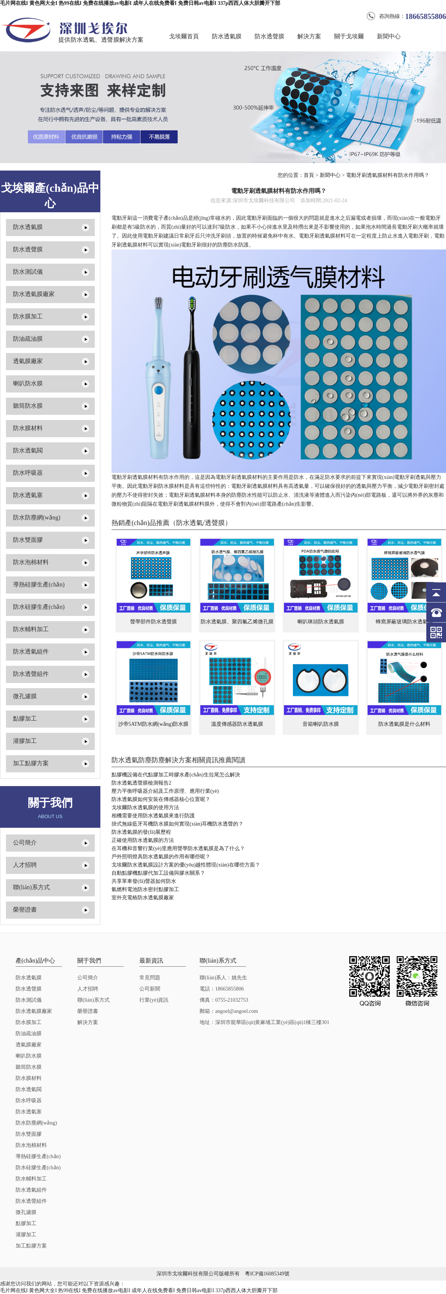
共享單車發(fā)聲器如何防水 (144, 881)
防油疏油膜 (28, 339)
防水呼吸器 (28, 473)
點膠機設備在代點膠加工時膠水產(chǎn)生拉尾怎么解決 (176, 775)
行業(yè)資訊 (154, 1000)
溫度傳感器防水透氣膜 (237, 724)
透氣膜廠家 (28, 361)
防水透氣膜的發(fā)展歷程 (141, 832)
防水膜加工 (28, 316)
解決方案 (309, 36)
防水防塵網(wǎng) (36, 517)
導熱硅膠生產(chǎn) (39, 584)
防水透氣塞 (28, 495)
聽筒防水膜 (28, 406)
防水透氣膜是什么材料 (404, 724)
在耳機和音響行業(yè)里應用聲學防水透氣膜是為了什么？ (178, 848)
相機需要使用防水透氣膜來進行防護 (153, 815)
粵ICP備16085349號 (267, 1273)
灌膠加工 (25, 741)
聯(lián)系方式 (31, 887)
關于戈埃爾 (349, 36)
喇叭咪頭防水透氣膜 (320, 621)
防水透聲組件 (31, 674)
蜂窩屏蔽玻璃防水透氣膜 (404, 621)
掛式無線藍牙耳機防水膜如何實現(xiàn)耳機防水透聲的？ (177, 824)
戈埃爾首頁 (184, 36)
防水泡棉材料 (31, 562)
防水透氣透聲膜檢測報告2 (141, 783)
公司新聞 (149, 989)
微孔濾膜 (25, 696)
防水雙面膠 (28, 540)
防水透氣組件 (31, 651)
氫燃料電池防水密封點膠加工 (145, 889)
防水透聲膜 (269, 36)
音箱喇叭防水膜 (321, 724)
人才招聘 (25, 865)
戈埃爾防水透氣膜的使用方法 (145, 807)
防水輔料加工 (31, 629)
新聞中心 (389, 36)
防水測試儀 (28, 271)
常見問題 (149, 977)
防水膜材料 (28, 428)
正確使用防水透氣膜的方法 (143, 840)
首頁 (309, 175)
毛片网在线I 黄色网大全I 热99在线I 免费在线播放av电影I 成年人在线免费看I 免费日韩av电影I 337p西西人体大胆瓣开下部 (140, 3)
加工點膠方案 (31, 763)
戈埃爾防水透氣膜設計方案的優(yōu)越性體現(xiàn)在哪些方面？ (186, 865)
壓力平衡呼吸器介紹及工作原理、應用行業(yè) (165, 791)
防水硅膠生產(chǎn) (39, 607)
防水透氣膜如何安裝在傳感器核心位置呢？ (161, 799)
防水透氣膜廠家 (34, 294)
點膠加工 (25, 718)
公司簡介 (25, 842)
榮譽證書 (25, 909)
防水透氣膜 (227, 36)
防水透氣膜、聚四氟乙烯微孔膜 (237, 621)
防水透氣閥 (28, 450)
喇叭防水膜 (28, 383)
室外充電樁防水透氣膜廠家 (143, 897)
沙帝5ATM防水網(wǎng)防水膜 (153, 724)
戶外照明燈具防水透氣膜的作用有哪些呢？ (161, 856)
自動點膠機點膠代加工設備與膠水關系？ (158, 873)
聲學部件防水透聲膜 (153, 621)
